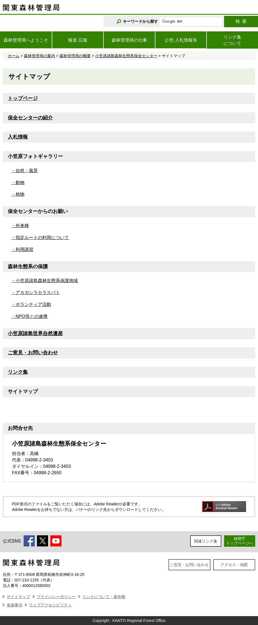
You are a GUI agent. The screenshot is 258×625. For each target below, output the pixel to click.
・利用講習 (22, 249)
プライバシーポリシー (56, 596)
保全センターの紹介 (30, 118)
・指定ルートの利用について (40, 237)
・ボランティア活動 (31, 304)
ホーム (13, 56)
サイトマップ (18, 596)
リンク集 (18, 372)
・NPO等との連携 (29, 316)
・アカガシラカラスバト (35, 292)
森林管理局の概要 (75, 56)
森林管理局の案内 (39, 56)
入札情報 (18, 137)
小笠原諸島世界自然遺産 (35, 333)
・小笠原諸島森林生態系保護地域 (44, 280)
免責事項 (14, 605)
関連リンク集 (205, 541)
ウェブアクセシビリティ (50, 605)
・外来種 (20, 225)
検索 (241, 21)
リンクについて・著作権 (103, 596)
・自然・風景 (24, 170)
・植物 (17, 194)
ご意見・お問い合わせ (33, 352)
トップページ (23, 98)
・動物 (17, 182)
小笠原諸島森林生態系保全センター (126, 56)
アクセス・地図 (234, 565)
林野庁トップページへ (239, 540)
